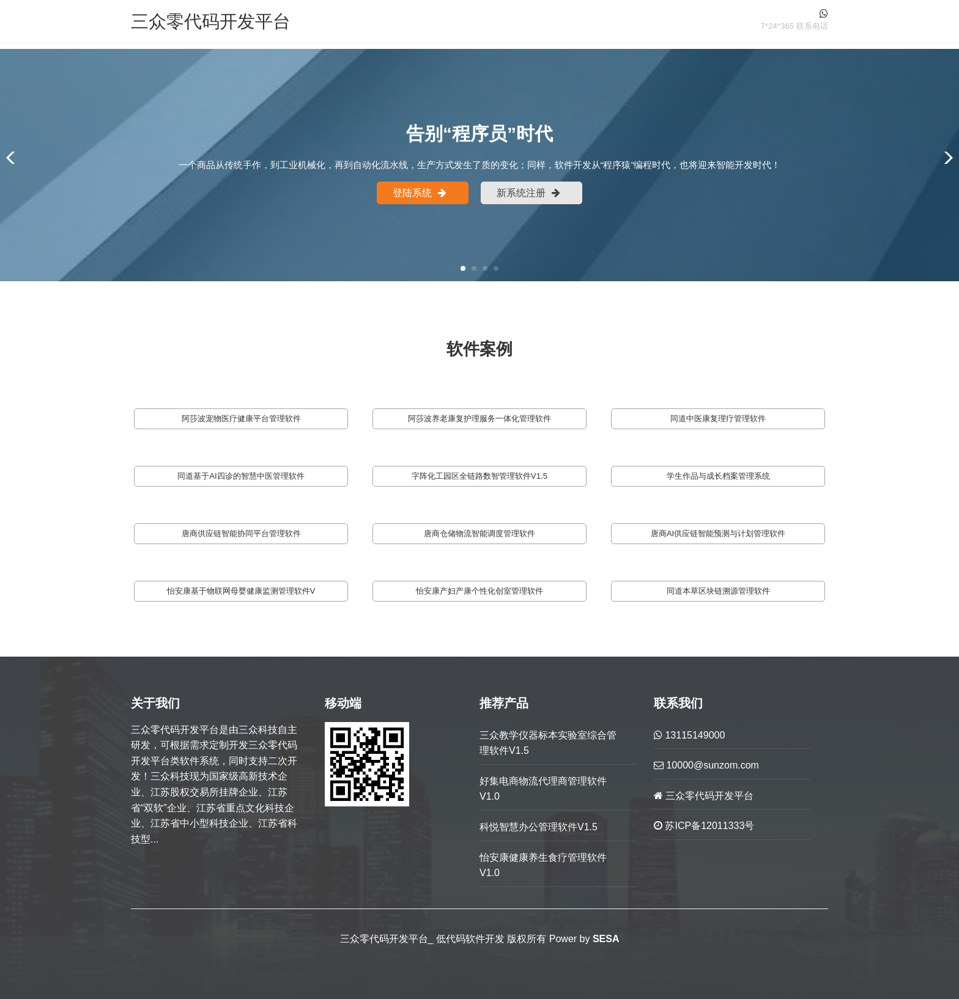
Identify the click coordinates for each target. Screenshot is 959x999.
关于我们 (155, 703)
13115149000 (689, 735)
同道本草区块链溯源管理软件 (718, 590)
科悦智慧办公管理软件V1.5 (539, 827)
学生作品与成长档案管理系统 (718, 476)
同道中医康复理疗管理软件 (718, 418)
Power (563, 939)
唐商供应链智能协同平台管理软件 (241, 533)
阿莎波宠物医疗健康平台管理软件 (241, 418)
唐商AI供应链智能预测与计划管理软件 (718, 533)
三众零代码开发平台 (211, 21)
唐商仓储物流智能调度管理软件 (479, 533)
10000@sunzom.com (706, 765)
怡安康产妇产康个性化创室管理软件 (479, 590)
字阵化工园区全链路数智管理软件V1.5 (479, 476)
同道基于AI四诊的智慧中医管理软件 (241, 476)
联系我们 (678, 703)
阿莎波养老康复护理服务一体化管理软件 (479, 418)
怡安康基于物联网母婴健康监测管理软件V (241, 590)
